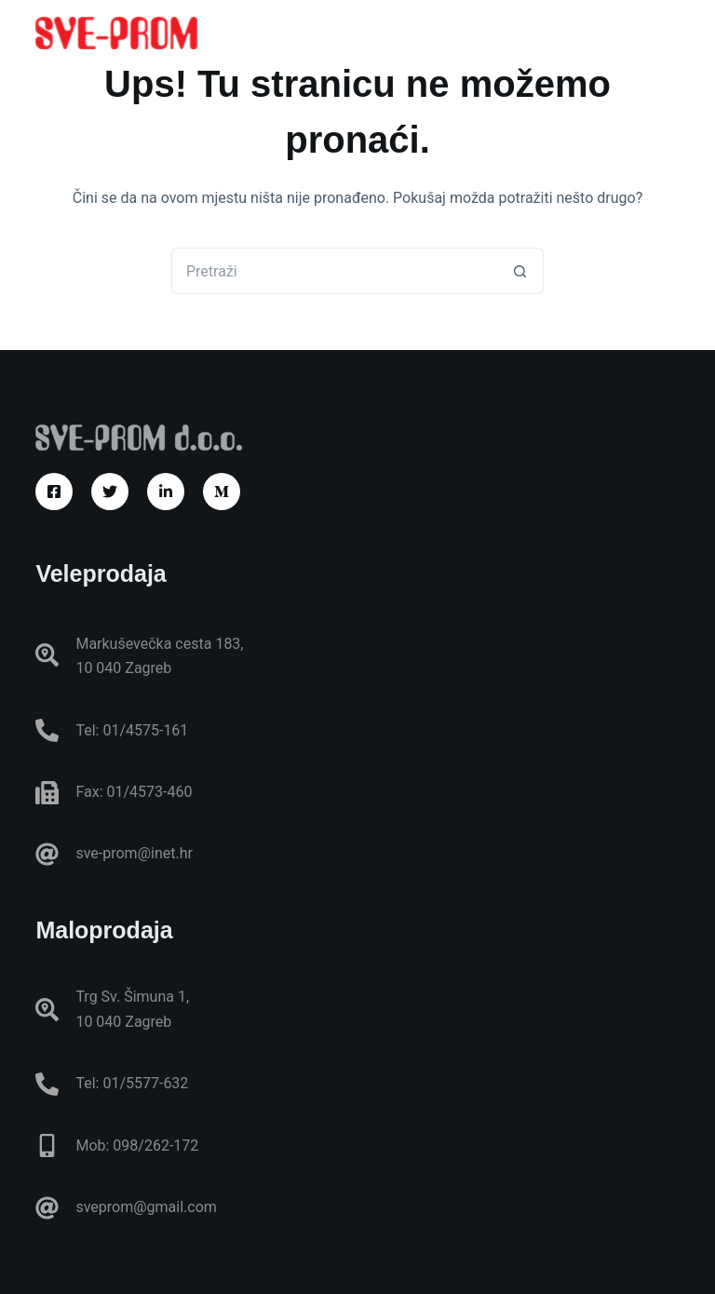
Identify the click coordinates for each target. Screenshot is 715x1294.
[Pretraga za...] (334, 271)
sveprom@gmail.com (145, 1207)
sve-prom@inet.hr (133, 853)
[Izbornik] (671, 32)
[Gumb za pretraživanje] (520, 271)
